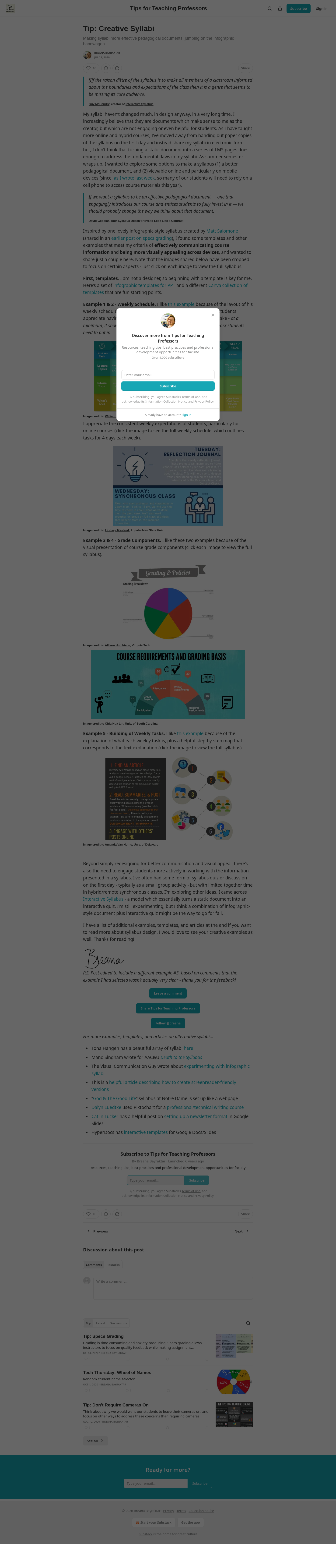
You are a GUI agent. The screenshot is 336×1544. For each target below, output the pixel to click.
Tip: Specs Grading (103, 1336)
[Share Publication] (280, 8)
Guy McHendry (99, 104)
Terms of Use (191, 397)
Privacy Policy (204, 401)
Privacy (168, 1511)
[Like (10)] (91, 68)
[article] (168, 1348)
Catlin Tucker (104, 1116)
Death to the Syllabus (181, 1057)
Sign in (322, 8)
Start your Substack (153, 1522)
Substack (146, 1534)
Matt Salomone (222, 231)
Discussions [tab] (118, 1323)
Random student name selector (109, 1379)
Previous (97, 1231)
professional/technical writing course (205, 1107)
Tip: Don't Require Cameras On (116, 1404)
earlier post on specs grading (141, 238)
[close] (213, 315)
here (188, 1048)
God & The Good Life (114, 1098)
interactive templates (146, 1132)
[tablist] (102, 1264)
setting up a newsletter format (196, 1116)
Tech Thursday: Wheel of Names (117, 1372)
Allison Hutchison (117, 645)
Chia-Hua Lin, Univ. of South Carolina (131, 723)
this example (181, 304)
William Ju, (112, 416)
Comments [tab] (94, 1265)
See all (95, 1440)
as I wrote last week (134, 178)
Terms (181, 1511)
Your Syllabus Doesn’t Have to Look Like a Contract (146, 221)
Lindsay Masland (117, 530)
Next (241, 1231)
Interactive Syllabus (139, 104)
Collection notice (201, 1511)
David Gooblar (99, 221)
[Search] (269, 8)
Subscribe (298, 8)
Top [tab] (88, 1323)
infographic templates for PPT (144, 285)
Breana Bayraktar (107, 52)
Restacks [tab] (113, 1265)
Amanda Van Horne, (119, 844)
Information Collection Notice (166, 401)
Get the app (190, 1522)
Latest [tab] (100, 1323)
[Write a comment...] (173, 1288)
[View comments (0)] (106, 68)
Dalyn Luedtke (106, 1107)
